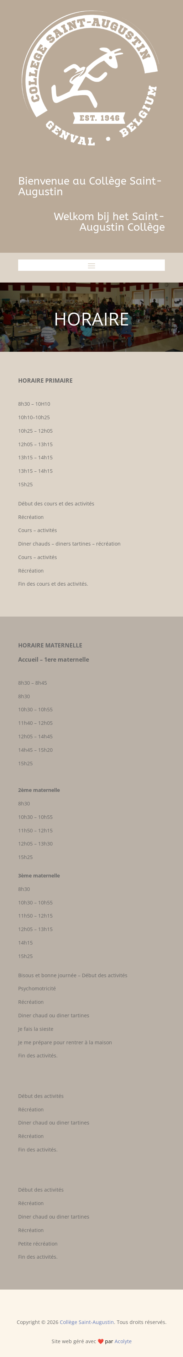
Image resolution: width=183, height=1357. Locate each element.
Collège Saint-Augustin (87, 1322)
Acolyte (123, 1341)
